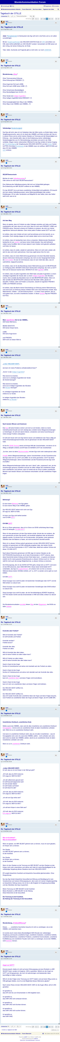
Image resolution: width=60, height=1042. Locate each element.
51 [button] (52, 19)
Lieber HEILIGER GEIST (11, 364)
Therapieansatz (12, 36)
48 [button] (44, 19)
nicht (4, 150)
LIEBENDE (47, 50)
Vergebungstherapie (13, 42)
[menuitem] (12, 6)
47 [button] (41, 19)
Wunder (7, 387)
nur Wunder (13, 399)
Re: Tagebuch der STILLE (12, 27)
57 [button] (56, 19)
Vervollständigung (10, 144)
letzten (50, 144)
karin (7, 21)
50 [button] (49, 19)
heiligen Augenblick (18, 372)
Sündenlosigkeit (16, 128)
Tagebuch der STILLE (10, 13)
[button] (33, 19)
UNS (43, 42)
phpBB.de (36, 1038)
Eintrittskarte (20, 146)
